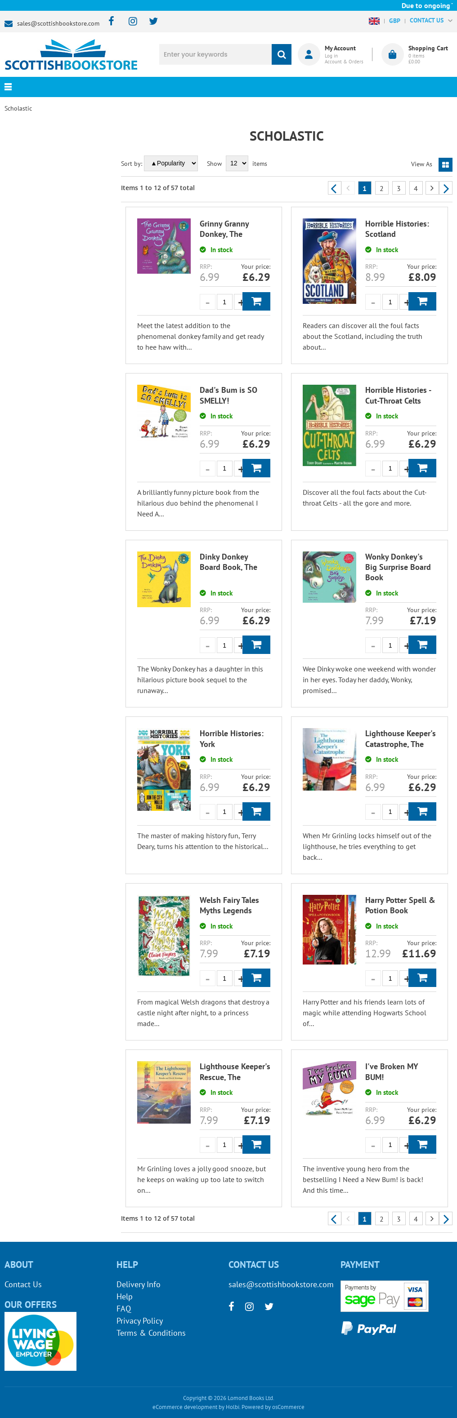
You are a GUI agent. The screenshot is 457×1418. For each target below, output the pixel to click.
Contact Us (23, 1284)
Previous (334, 188)
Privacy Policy (139, 1321)
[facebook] (108, 22)
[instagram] (129, 22)
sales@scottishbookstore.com (58, 23)
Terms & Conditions (151, 1333)
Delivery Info (138, 1284)
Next (446, 188)
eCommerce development (184, 1407)
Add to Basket (256, 301)
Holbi (232, 1407)
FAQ (123, 1308)
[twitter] (149, 22)
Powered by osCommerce (273, 1407)
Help (124, 1296)
